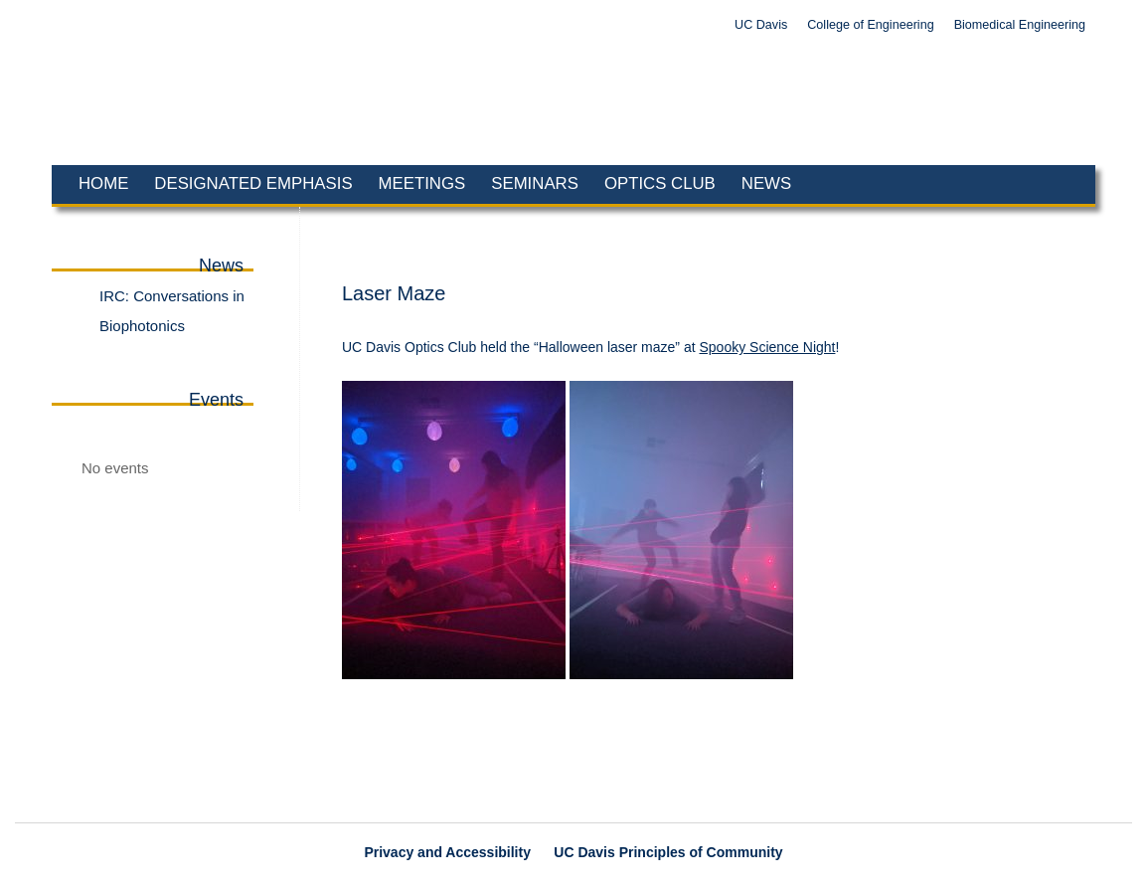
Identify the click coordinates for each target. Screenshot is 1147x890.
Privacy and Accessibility (447, 852)
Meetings (422, 183)
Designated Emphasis (253, 183)
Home (103, 183)
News (766, 183)
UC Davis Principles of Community (668, 852)
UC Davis (761, 25)
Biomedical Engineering (1019, 25)
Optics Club (660, 183)
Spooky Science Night (767, 347)
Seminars (534, 183)
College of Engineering (870, 25)
